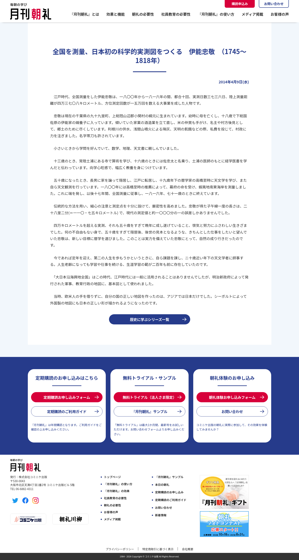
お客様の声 (280, 14)
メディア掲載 (252, 14)
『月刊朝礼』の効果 (117, 491)
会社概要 (187, 549)
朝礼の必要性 (143, 14)
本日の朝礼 (162, 485)
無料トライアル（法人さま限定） (149, 397)
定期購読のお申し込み (169, 492)
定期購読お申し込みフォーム (67, 397)
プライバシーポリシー (120, 549)
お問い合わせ (274, 3)
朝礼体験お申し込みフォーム (232, 397)
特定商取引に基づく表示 (158, 549)
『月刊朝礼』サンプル (149, 411)
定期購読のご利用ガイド (66, 411)
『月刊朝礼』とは (84, 14)
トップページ (112, 477)
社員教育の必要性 (175, 14)
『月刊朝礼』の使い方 (216, 14)
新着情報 (160, 515)
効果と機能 (115, 14)
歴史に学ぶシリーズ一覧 (149, 319)
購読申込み (240, 3)
